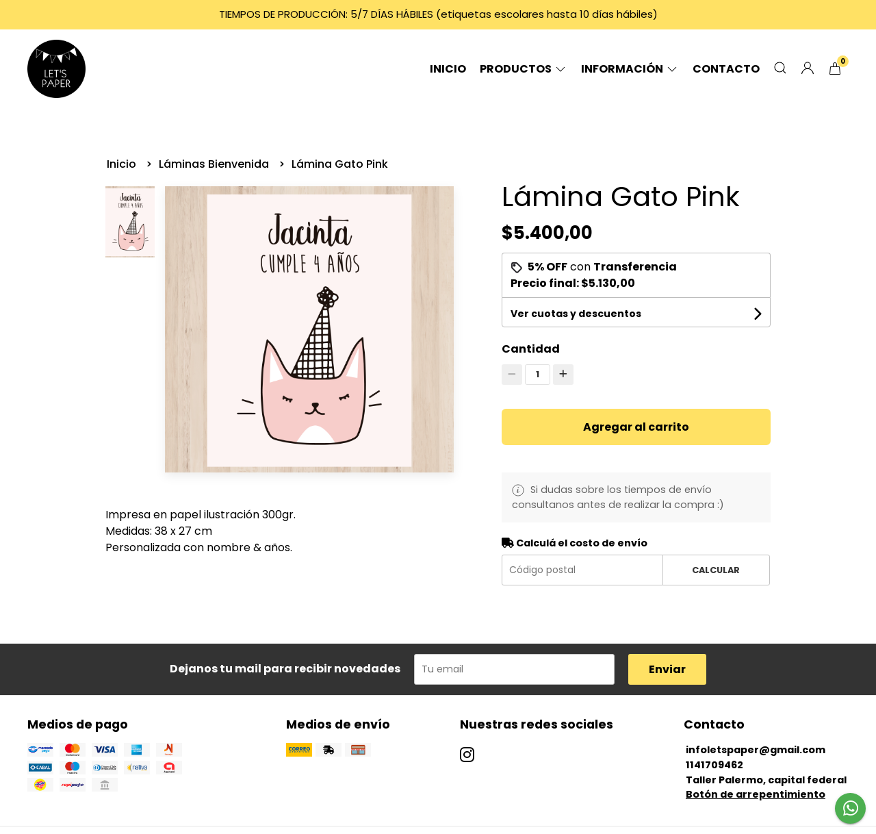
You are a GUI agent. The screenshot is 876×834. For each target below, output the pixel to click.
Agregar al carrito (636, 427)
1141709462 (714, 765)
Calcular (716, 570)
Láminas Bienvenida (215, 164)
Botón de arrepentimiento (755, 794)
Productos (523, 69)
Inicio (448, 69)
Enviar (667, 669)
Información (630, 69)
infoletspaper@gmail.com (755, 750)
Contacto (726, 69)
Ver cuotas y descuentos (576, 313)
